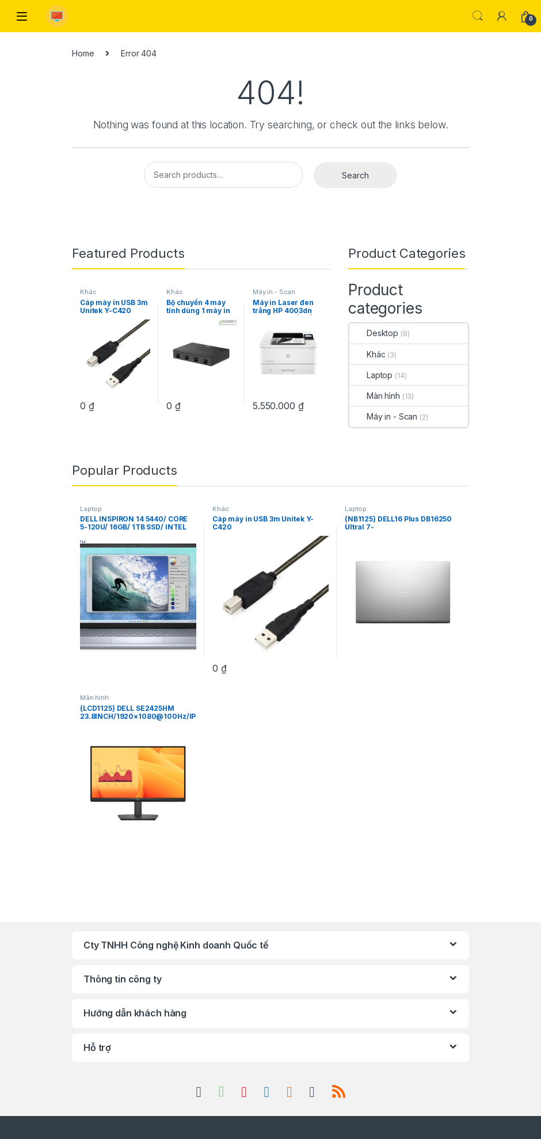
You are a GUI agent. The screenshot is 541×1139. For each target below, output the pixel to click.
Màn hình (374, 396)
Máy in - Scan (274, 292)
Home (83, 53)
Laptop (371, 375)
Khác (88, 292)
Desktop (373, 333)
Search (477, 16)
